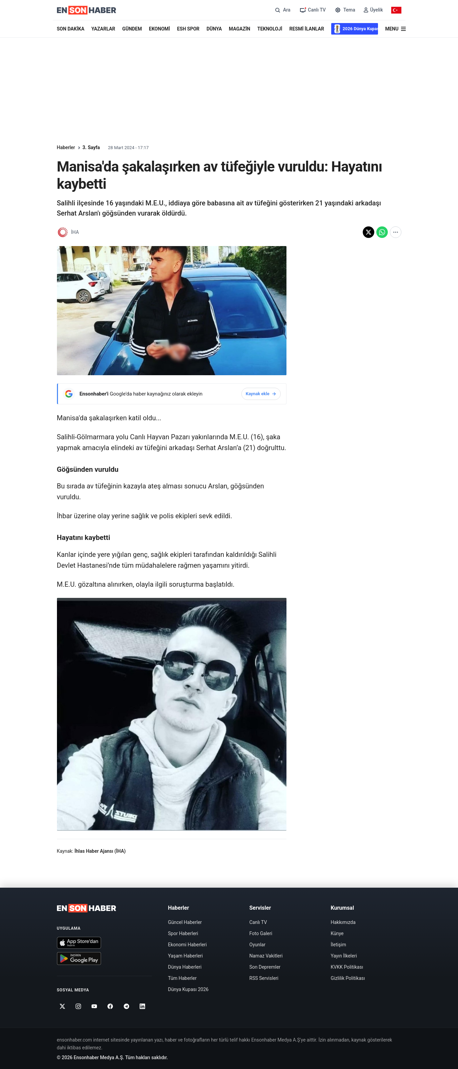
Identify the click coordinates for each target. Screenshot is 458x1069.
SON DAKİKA (70, 29)
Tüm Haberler (182, 978)
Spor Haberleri (183, 933)
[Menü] (395, 29)
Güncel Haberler (185, 922)
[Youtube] (94, 1006)
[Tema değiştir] (344, 10)
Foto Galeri (261, 933)
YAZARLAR (103, 29)
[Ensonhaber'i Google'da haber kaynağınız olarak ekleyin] (171, 393)
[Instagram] (78, 1006)
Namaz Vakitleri (266, 956)
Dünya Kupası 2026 (188, 989)
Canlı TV (258, 922)
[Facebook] (110, 1006)
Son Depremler (265, 967)
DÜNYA (214, 29)
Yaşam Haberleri (185, 956)
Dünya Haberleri (185, 967)
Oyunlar (257, 944)
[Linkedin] (142, 1006)
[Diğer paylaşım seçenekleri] (395, 232)
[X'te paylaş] (368, 232)
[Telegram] (126, 1006)
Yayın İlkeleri (344, 956)
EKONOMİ (159, 29)
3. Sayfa (91, 147)
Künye (337, 933)
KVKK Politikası (347, 967)
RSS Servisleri (264, 978)
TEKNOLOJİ (269, 29)
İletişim (338, 944)
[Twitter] (62, 1006)
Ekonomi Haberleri (187, 944)
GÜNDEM (132, 29)
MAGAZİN (239, 29)
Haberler (66, 147)
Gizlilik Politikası (348, 978)
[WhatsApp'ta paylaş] (382, 232)
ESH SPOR (188, 29)
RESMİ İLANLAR (306, 29)
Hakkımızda (343, 922)
